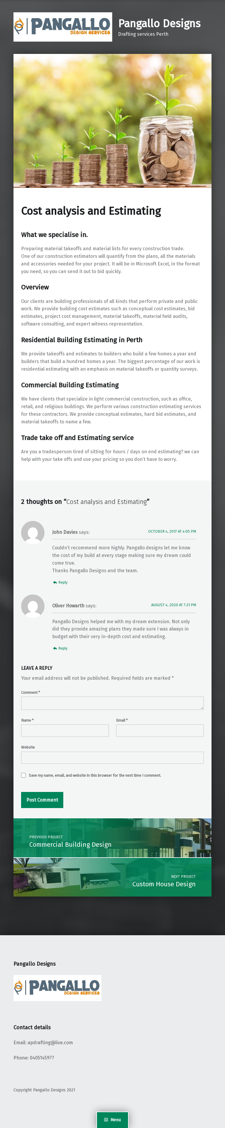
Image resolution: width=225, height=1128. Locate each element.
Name (27, 720)
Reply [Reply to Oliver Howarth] (62, 648)
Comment (30, 692)
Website (28, 747)
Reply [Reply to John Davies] (62, 582)
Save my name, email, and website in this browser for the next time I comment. (95, 775)
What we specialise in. (54, 235)
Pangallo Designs (159, 23)
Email (122, 720)
